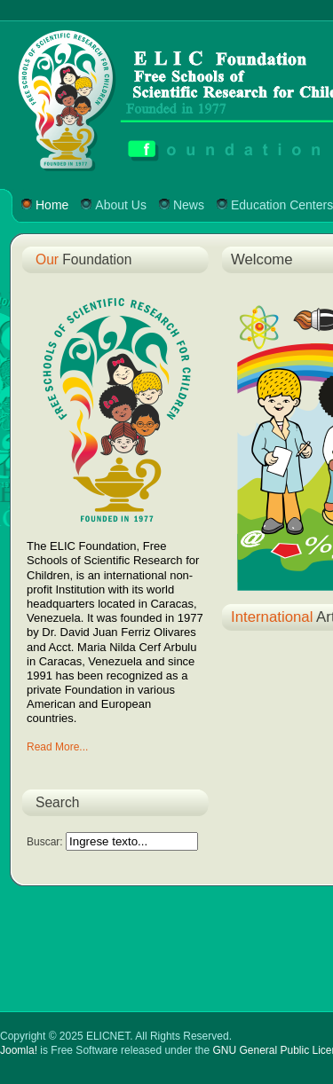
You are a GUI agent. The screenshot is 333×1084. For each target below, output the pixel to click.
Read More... (57, 747)
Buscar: (46, 842)
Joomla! (18, 1050)
